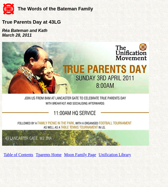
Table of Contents (18, 154)
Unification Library (115, 154)
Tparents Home (49, 154)
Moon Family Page (80, 154)
